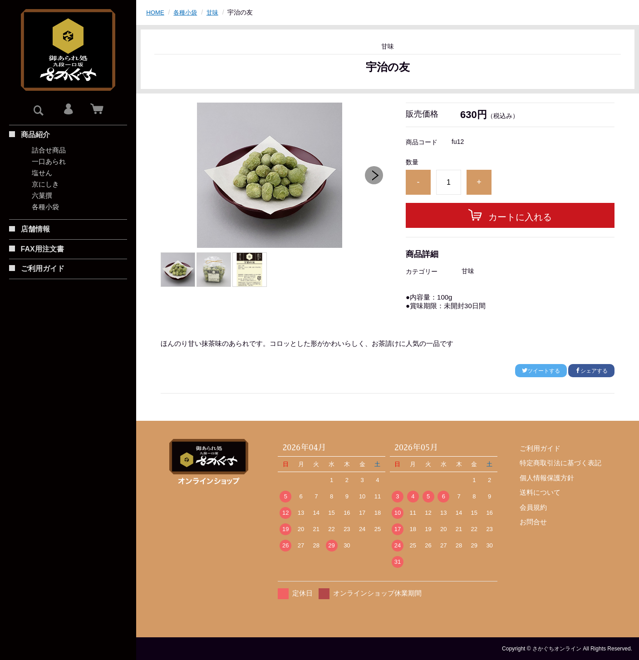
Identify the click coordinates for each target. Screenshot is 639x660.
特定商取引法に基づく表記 (560, 463)
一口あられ (49, 161)
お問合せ (533, 522)
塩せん (42, 173)
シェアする (591, 371)
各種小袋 (45, 207)
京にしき (45, 184)
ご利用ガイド (540, 448)
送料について (540, 492)
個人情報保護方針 (547, 478)
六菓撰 (42, 195)
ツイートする (541, 371)
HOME (155, 12)
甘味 (215, 12)
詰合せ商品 (49, 150)
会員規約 (533, 507)
